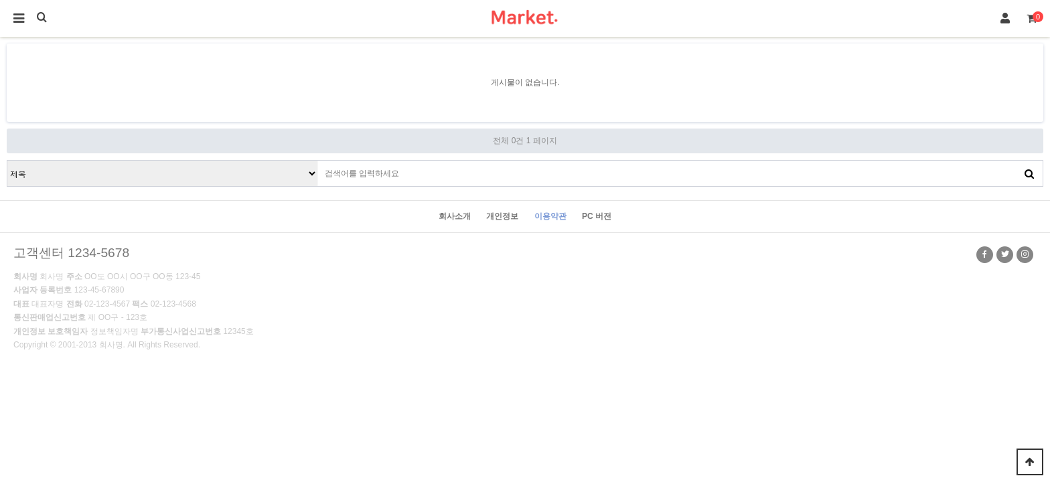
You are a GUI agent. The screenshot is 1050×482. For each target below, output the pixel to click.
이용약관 (550, 216)
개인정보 (502, 216)
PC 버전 (596, 216)
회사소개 (455, 216)
